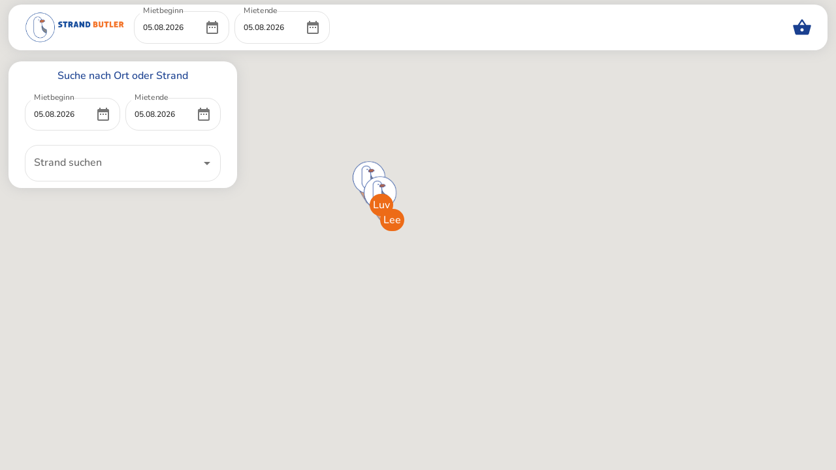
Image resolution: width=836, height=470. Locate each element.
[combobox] (113, 163)
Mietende (261, 10)
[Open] (207, 163)
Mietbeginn (163, 10)
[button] (369, 177)
